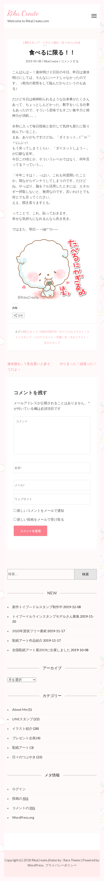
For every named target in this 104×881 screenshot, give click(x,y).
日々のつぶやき (71, 42)
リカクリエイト (43, 337)
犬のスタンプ (52, 342)
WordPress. (36, 865)
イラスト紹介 (50, 42)
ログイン (19, 789)
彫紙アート (20, 747)
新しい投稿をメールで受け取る (40, 519)
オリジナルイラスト (71, 331)
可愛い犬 (61, 337)
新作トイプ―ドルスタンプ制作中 (37, 607)
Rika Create (22, 13)
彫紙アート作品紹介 (27, 640)
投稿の (20, 798)
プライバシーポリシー (61, 865)
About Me (19, 709)
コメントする (70, 61)
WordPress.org (23, 817)
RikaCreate (51, 61)
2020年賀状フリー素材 (29, 631)
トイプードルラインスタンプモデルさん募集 (45, 616)
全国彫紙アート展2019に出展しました (41, 650)
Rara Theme (71, 860)
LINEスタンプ (31, 42)
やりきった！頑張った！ (78, 364)
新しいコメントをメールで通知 (40, 510)
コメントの (23, 808)
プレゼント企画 (24, 738)
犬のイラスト (78, 337)
